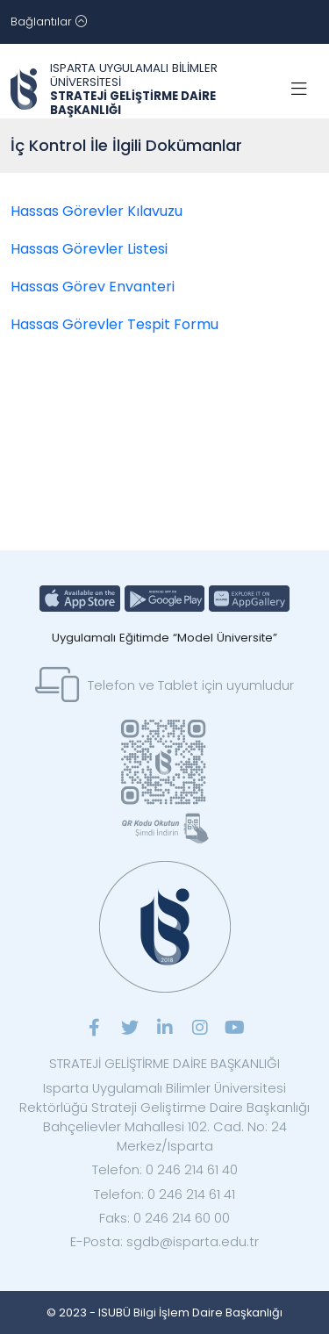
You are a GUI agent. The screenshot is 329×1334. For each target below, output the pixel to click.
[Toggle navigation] (49, 22)
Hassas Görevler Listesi (89, 249)
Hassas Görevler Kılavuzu (96, 211)
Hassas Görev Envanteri (93, 286)
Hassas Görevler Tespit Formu (114, 324)
